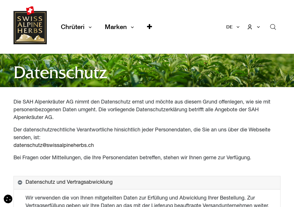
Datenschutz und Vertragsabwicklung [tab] (69, 182)
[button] (149, 26)
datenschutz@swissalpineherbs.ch (53, 145)
